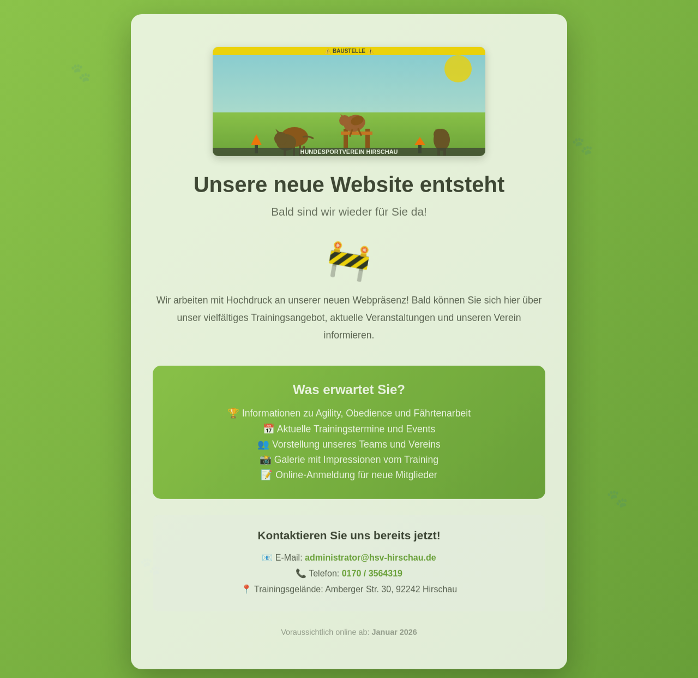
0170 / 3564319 (372, 576)
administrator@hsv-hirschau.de (370, 560)
